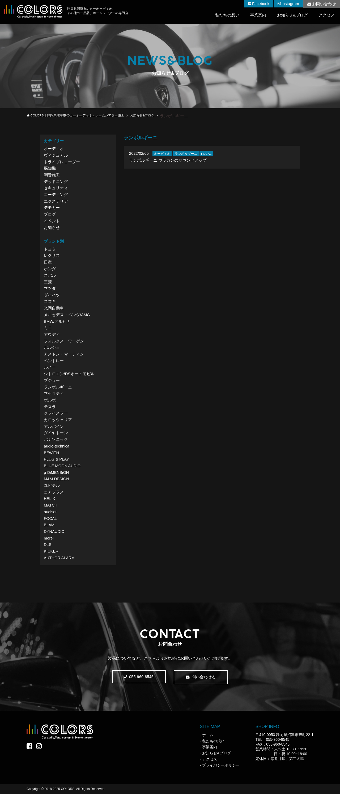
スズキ (50, 306)
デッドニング (56, 183)
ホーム (207, 748)
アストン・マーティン (64, 360)
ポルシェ (52, 354)
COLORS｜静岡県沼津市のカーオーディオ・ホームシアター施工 (77, 116)
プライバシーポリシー (221, 778)
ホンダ (50, 272)
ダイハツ (52, 299)
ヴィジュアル (56, 155)
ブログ (50, 216)
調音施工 (52, 176)
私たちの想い (226, 15)
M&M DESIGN (57, 489)
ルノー (50, 374)
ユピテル (52, 496)
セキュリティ (56, 189)
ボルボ (50, 408)
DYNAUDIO (54, 543)
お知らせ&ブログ (292, 15)
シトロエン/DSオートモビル (69, 381)
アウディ (52, 340)
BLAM (49, 536)
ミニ (48, 333)
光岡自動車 (54, 313)
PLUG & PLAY (57, 469)
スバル (50, 279)
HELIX (50, 509)
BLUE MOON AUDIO (63, 476)
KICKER (51, 564)
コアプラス (54, 503)
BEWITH (52, 462)
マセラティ (54, 401)
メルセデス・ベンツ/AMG (67, 319)
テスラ (50, 414)
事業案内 (257, 15)
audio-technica (57, 455)
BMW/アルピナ (57, 326)
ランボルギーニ (58, 394)
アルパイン (54, 435)
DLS (48, 557)
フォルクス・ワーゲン (64, 347)
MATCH (51, 516)
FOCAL (50, 530)
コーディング (56, 196)
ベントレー (54, 367)
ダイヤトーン (56, 442)
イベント (52, 223)
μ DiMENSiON (57, 482)
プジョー (52, 387)
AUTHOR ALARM (59, 570)
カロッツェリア (58, 428)
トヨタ (50, 252)
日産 (48, 265)
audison (51, 523)
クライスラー (56, 421)
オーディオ (54, 149)
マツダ (50, 292)
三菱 (48, 286)
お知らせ (52, 230)
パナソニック (56, 448)
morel (49, 550)
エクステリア (56, 203)
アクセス (326, 15)
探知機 (50, 169)
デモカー (52, 210)
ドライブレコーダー (62, 162)
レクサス (52, 259)
